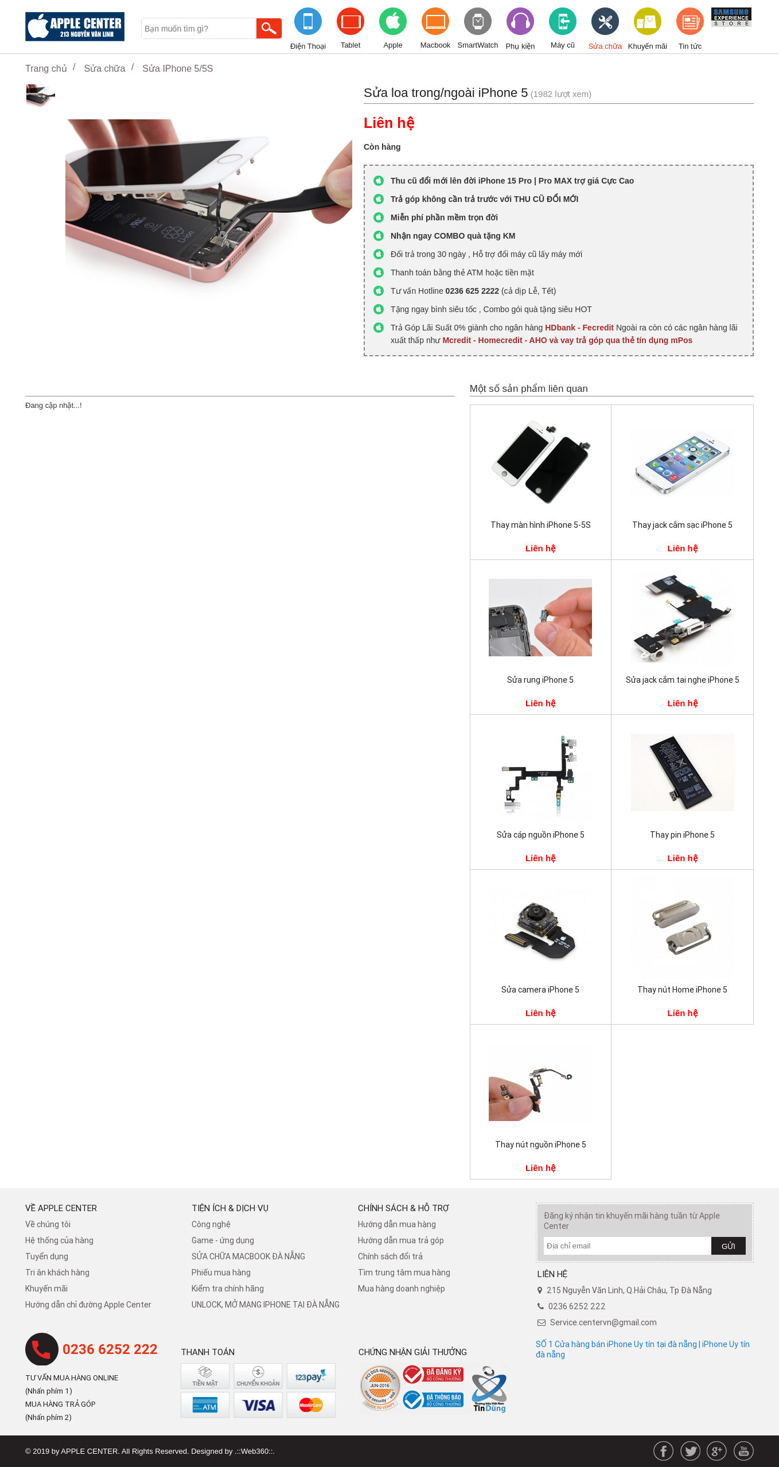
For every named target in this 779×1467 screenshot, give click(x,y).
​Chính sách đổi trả (390, 1256)
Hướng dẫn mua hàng (397, 1224)
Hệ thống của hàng (59, 1240)
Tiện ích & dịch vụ (230, 1208)
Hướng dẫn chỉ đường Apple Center (88, 1304)
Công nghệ (211, 1224)
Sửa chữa (605, 46)
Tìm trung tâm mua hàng (404, 1272)
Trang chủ (46, 68)
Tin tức (690, 46)
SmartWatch (477, 45)
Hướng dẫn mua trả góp (401, 1240)
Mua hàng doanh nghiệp (401, 1288)
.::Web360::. (255, 1451)
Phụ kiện (520, 46)
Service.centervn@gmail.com (603, 1322)
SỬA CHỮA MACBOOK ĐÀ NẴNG (248, 1256)
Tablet (351, 45)
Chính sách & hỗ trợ (403, 1208)
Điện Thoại (308, 46)
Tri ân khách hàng (57, 1272)
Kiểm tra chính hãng (228, 1288)
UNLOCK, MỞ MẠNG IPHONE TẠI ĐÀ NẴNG (266, 1304)
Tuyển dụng (46, 1256)
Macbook (435, 45)
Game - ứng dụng (223, 1240)
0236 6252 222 (110, 1349)
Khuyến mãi (647, 46)
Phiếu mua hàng (221, 1272)
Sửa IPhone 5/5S (177, 68)
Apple (392, 45)
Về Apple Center (61, 1208)
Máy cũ (563, 45)
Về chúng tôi (48, 1224)
